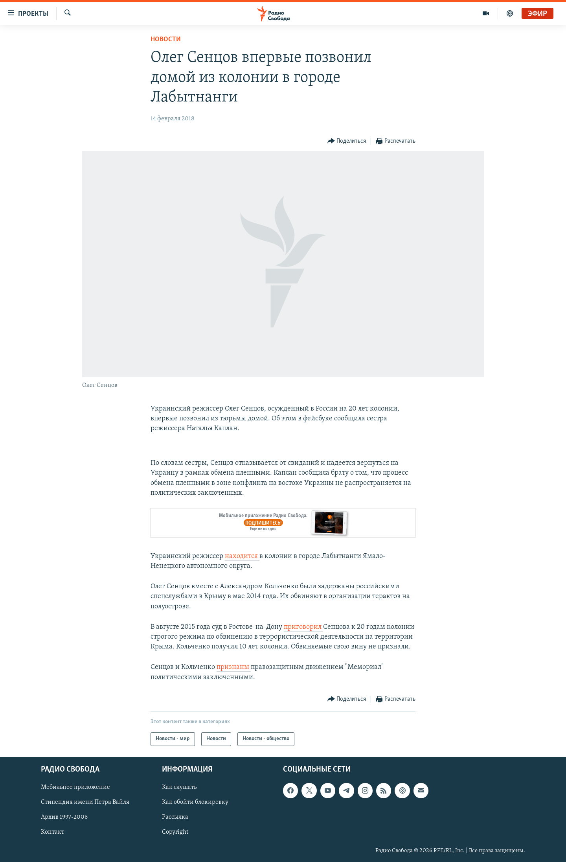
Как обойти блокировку (195, 802)
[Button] (346, 141)
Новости (166, 39)
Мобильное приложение (75, 787)
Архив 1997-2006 (64, 817)
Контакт (52, 832)
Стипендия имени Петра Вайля (85, 802)
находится (242, 556)
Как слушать (179, 787)
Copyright (175, 832)
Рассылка (175, 817)
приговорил (303, 627)
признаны (234, 667)
